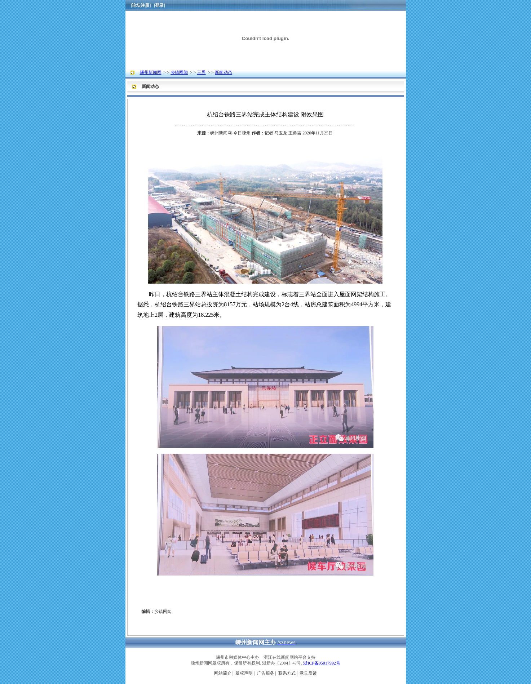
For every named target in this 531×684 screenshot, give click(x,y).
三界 (201, 72)
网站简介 (222, 673)
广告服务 (265, 673)
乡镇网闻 (179, 72)
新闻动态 (223, 72)
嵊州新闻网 (150, 72)
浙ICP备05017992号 (321, 663)
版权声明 (244, 673)
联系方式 (287, 673)
